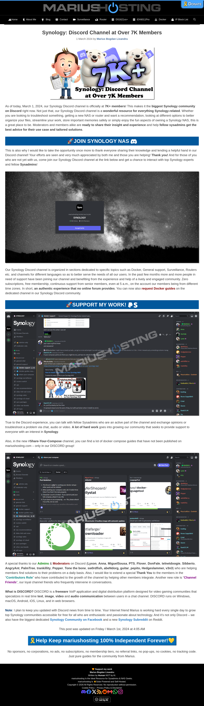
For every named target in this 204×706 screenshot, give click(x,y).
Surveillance (81, 20)
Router (101, 20)
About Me (29, 20)
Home (13, 20)
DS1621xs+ (120, 20)
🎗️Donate (192, 3)
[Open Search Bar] (194, 19)
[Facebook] (89, 692)
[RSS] (99, 692)
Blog (45, 20)
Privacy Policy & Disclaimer (109, 688)
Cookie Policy (88, 688)
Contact (62, 20)
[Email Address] (110, 692)
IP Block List (179, 20)
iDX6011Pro (141, 20)
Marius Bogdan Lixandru (102, 672)
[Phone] (104, 692)
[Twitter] (94, 692)
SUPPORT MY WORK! (99, 304)
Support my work (103, 669)
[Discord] (83, 692)
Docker (160, 20)
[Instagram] (120, 692)
